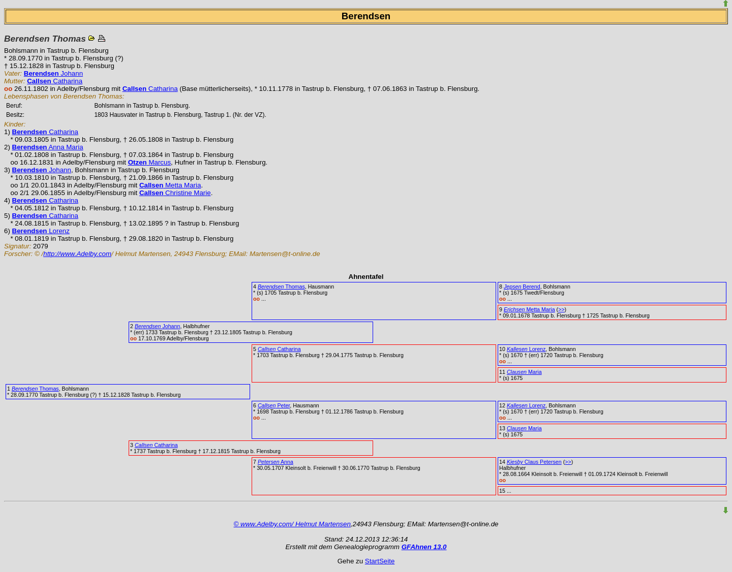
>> (561, 309)
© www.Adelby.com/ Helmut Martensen (292, 524)
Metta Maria (170, 185)
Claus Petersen (534, 462)
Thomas (281, 286)
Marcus (149, 162)
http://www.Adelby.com (77, 254)
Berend (522, 286)
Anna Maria (47, 147)
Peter (274, 405)
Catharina (54, 81)
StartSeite (380, 561)
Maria (524, 372)
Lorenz (41, 231)
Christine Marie (175, 193)
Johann (53, 73)
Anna (275, 462)
